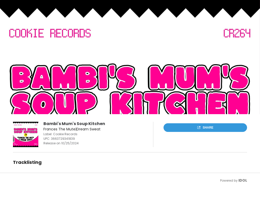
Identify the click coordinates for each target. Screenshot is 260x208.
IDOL (242, 180)
